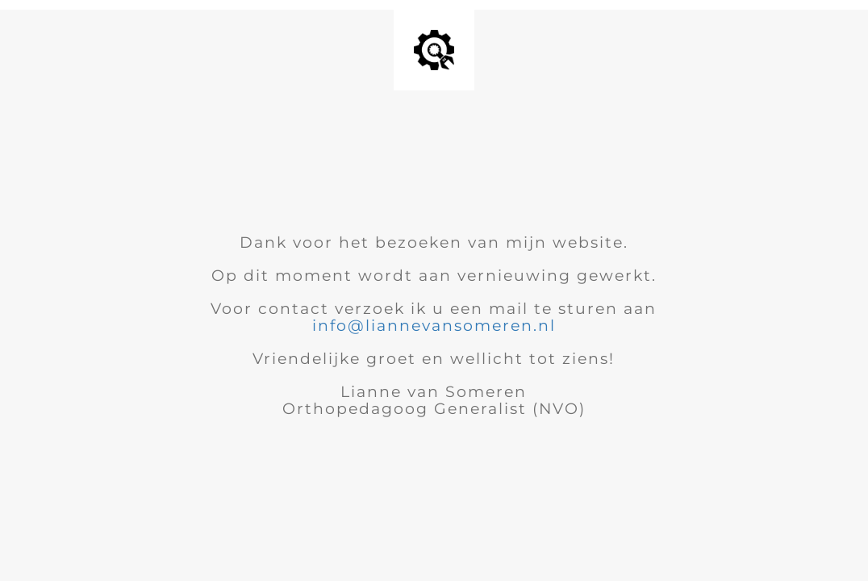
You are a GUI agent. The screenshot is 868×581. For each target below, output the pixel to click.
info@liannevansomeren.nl (434, 325)
